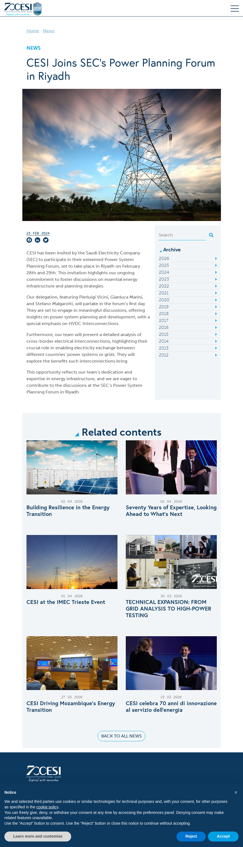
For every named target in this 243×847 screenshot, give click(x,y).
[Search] (182, 235)
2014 (164, 341)
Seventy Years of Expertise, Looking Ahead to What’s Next (171, 510)
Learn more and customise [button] (37, 836)
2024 (164, 272)
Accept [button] (223, 836)
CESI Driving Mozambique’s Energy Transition (70, 706)
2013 (164, 348)
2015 (164, 334)
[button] (235, 792)
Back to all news (121, 736)
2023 (164, 279)
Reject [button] (191, 836)
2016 (164, 327)
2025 (164, 265)
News (48, 30)
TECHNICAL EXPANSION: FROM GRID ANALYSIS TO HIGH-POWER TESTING (168, 609)
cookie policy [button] (47, 807)
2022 (164, 286)
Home (32, 30)
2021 (164, 292)
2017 (163, 320)
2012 (164, 355)
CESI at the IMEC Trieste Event (65, 602)
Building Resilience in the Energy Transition (68, 510)
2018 (164, 313)
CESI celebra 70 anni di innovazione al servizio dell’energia (171, 706)
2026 (164, 258)
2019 (164, 306)
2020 (164, 299)
